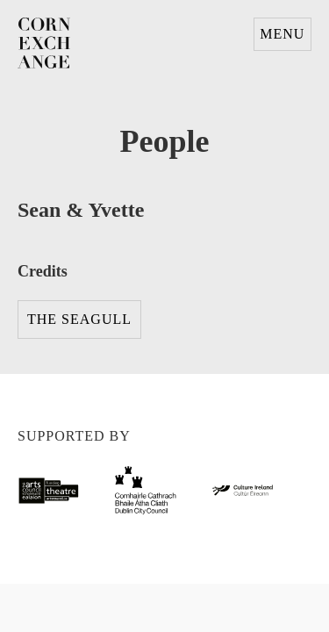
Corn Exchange (44, 44)
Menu (282, 33)
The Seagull (79, 319)
